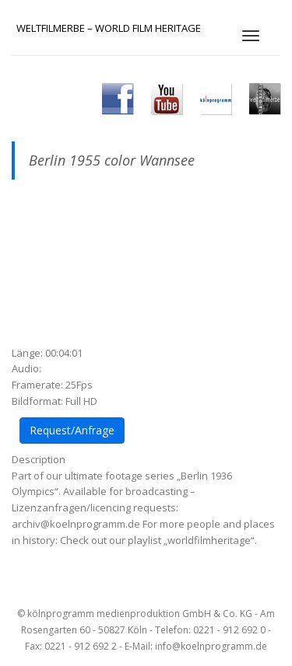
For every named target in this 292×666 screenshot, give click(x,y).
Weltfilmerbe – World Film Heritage (108, 28)
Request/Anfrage (72, 430)
